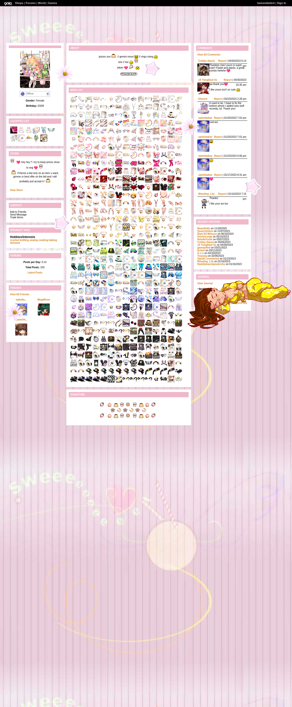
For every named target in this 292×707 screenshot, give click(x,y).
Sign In (281, 3)
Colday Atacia (206, 61)
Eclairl (201, 250)
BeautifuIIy (203, 228)
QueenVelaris (205, 231)
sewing (33, 240)
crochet (14, 240)
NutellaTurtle (204, 239)
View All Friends (19, 294)
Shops (19, 3)
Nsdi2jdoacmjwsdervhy (211, 264)
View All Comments (208, 54)
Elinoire (203, 99)
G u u (200, 253)
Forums (31, 3)
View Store (16, 190)
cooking (43, 240)
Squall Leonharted (208, 258)
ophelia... (21, 299)
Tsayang (202, 255)
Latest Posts (34, 272)
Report (222, 61)
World (42, 3)
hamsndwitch (266, 3)
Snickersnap (204, 236)
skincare (15, 243)
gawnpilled (203, 247)
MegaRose (43, 299)
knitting (24, 240)
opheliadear (205, 117)
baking (53, 240)
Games (52, 3)
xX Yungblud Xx (207, 79)
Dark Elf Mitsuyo (207, 233)
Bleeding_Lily (206, 193)
